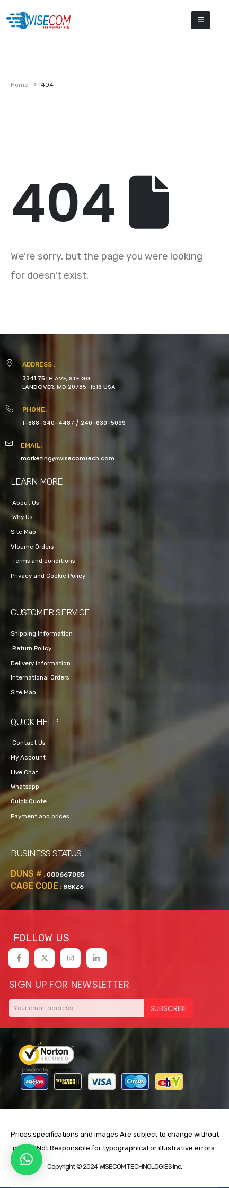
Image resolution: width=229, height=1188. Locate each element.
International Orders (40, 677)
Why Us (21, 517)
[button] (26, 1159)
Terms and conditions (43, 561)
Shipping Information (42, 633)
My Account (28, 757)
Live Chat (24, 772)
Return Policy (31, 648)
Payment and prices (40, 816)
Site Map (23, 531)
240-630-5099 (103, 422)
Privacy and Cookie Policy (48, 575)
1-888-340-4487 (48, 422)
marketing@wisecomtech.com (67, 458)
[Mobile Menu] (200, 20)
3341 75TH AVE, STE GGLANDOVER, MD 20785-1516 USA (69, 382)
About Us (25, 502)
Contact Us (28, 742)
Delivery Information (41, 663)
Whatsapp (25, 786)
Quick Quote (29, 801)
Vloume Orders (32, 546)
